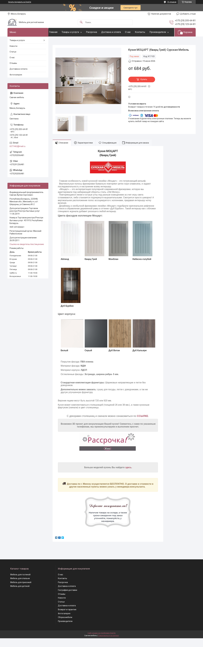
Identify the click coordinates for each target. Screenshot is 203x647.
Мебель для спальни (20, 587)
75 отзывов (171, 2)
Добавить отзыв (188, 14)
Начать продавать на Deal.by (19, 2)
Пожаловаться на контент (108, 644)
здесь (128, 476)
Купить (144, 88)
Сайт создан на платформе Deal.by (102, 642)
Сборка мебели (65, 626)
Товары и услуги (76, 32)
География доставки (67, 599)
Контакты (146, 32)
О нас (133, 32)
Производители (63, 40)
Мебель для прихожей (20, 591)
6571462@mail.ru (17, 155)
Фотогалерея (16, 83)
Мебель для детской (19, 595)
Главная (59, 32)
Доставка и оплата (116, 32)
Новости (13, 55)
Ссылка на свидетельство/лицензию (27, 253)
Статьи (13, 60)
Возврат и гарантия (67, 618)
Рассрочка (97, 32)
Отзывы (13, 72)
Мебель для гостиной (20, 583)
